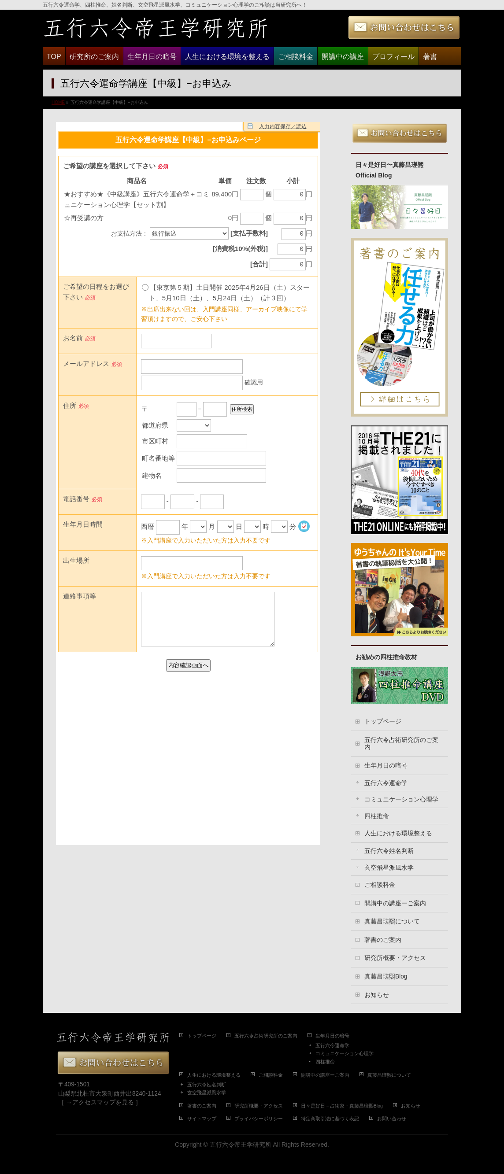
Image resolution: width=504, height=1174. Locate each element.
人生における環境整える (398, 833)
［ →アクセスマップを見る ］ (99, 1102)
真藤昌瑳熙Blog (385, 976)
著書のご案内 (382, 940)
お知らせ (376, 995)
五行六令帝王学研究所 (240, 1144)
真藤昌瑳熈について (392, 921)
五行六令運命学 (386, 783)
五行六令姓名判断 (389, 851)
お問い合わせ (391, 1118)
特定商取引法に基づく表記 (330, 1118)
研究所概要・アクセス (395, 958)
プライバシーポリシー (258, 1118)
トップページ (382, 721)
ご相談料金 (379, 885)
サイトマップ (201, 1118)
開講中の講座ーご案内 (395, 903)
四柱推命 (376, 816)
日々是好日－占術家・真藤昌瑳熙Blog (342, 1105)
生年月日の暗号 (386, 765)
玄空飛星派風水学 (389, 867)
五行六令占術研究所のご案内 (401, 744)
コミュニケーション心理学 (401, 799)
